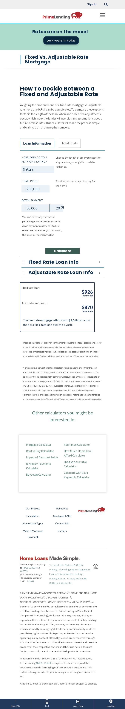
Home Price (29, 181)
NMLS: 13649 (43, 662)
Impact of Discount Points (42, 457)
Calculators (33, 515)
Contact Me (62, 523)
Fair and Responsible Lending (66, 573)
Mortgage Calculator (38, 444)
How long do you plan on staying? (34, 159)
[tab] (62, 262)
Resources (62, 508)
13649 (31, 581)
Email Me (15, 703)
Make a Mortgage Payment (33, 533)
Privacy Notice (57, 578)
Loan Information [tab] (37, 143)
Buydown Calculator (38, 474)
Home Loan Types (33, 523)
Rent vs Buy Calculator (40, 451)
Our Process (33, 508)
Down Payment (32, 200)
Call (47, 703)
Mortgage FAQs (62, 515)
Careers (62, 530)
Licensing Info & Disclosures (74, 569)
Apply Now (78, 703)
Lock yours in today (61, 40)
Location (111, 703)
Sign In (91, 4)
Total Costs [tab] (70, 143)
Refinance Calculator (77, 444)
